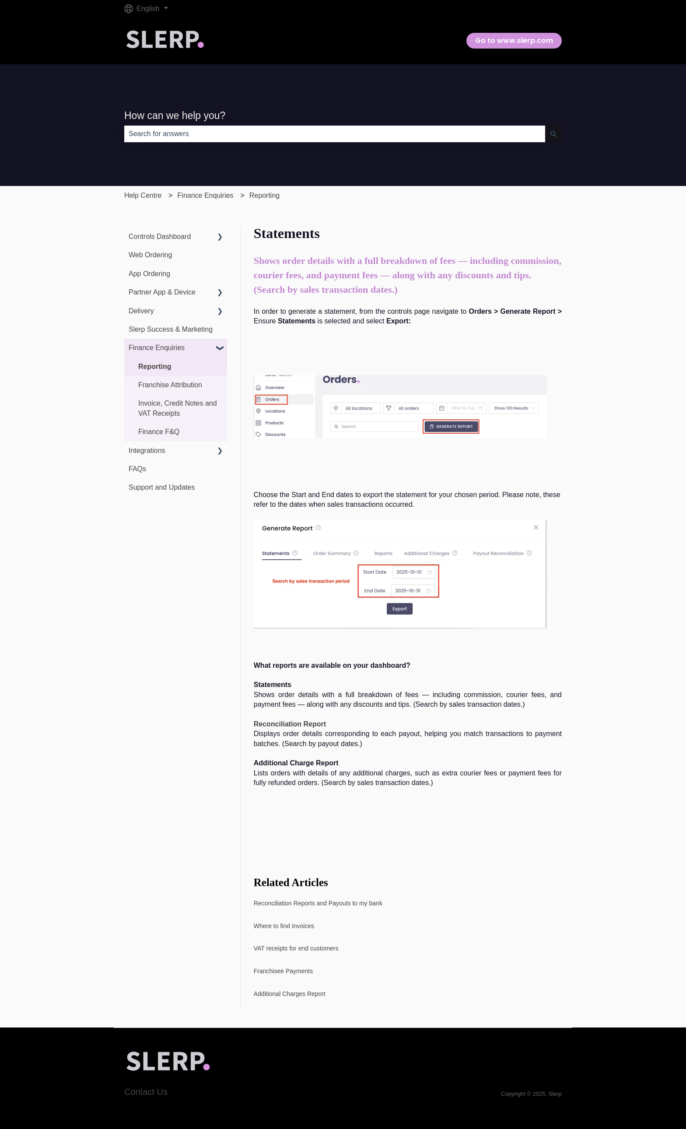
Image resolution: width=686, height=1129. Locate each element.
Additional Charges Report (290, 993)
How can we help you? (174, 115)
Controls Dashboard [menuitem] (160, 236)
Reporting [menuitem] (155, 366)
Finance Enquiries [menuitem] (157, 347)
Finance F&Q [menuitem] (158, 431)
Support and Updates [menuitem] (162, 487)
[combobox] (334, 134)
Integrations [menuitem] (147, 450)
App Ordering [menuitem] (149, 273)
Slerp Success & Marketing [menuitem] (171, 329)
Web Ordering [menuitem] (150, 255)
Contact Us (146, 1092)
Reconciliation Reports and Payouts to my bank (319, 903)
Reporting (264, 195)
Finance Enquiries (206, 195)
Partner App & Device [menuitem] (162, 292)
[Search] (553, 134)
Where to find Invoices (284, 925)
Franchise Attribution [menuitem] (170, 385)
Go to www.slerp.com (514, 40)
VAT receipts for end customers (296, 948)
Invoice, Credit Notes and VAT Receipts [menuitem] (177, 408)
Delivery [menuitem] (141, 311)
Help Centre (142, 195)
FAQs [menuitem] (137, 469)
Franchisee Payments (283, 971)
